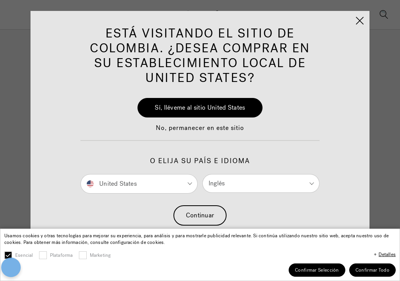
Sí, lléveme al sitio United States (200, 107)
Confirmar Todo (372, 270)
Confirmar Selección (317, 270)
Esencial (24, 255)
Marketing (100, 255)
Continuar (200, 215)
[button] (200, 132)
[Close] (360, 20)
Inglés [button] (217, 183)
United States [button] (112, 183)
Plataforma (61, 255)
